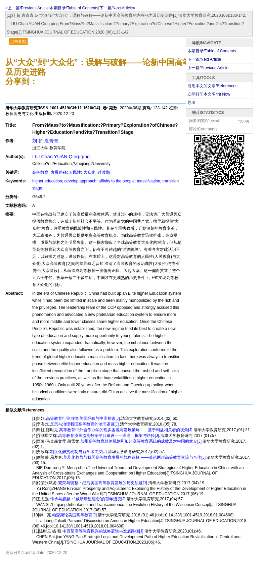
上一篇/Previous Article (207, 67)
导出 (191, 102)
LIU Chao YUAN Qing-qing (61, 156)
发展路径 (59, 172)
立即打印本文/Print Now (208, 94)
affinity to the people (117, 181)
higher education (47, 181)
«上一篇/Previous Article (27, 8)
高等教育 (40, 172)
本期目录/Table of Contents (74, 8)
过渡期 (104, 172)
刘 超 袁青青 (45, 141)
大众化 (89, 172)
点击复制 (18, 41)
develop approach (80, 181)
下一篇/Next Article (204, 59)
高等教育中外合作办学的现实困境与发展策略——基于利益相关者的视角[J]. (126, 430)
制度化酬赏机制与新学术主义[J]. (79, 451)
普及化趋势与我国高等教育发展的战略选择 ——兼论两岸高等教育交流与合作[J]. (135, 457)
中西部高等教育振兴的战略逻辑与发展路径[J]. (103, 531)
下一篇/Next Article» (117, 8)
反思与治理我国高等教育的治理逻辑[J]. (85, 424)
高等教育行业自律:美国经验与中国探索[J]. (83, 418)
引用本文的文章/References (212, 85)
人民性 (75, 172)
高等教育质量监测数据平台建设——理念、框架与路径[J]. (109, 435)
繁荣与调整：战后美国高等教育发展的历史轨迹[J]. (103, 483)
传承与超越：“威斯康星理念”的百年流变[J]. (88, 499)
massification (148, 181)
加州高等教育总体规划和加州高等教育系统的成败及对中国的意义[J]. (141, 441)
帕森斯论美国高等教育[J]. (75, 515)
